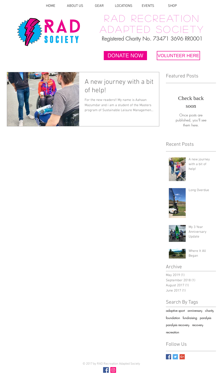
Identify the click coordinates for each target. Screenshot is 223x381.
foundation (173, 318)
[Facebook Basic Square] (168, 356)
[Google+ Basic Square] (182, 356)
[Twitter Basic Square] (175, 356)
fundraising (190, 318)
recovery (197, 325)
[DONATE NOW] (125, 55)
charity (209, 310)
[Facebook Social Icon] (106, 370)
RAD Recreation (152, 18)
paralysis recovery (177, 325)
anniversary (195, 310)
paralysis (205, 318)
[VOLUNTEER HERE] (178, 55)
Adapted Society (152, 29)
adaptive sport (175, 310)
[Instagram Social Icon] (113, 370)
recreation (172, 332)
